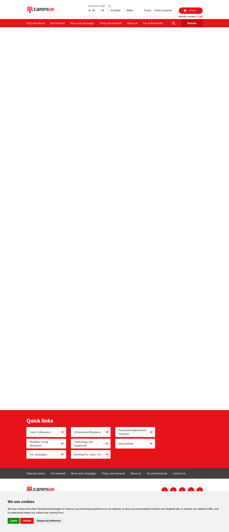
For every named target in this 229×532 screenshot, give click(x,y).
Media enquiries (163, 10)
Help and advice (35, 23)
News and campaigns (82, 23)
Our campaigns (47, 454)
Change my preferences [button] (49, 520)
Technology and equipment (91, 443)
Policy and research (111, 23)
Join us (190, 10)
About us (132, 23)
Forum (147, 10)
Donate (192, 23)
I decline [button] (27, 520)
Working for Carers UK (91, 454)
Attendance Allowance (91, 432)
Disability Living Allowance (47, 443)
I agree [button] (13, 520)
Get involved (57, 23)
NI (103, 10)
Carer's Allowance (47, 432)
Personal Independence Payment (136, 432)
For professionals (153, 23)
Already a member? (191, 16)
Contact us (179, 473)
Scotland (115, 10)
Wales (130, 10)
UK (93, 10)
